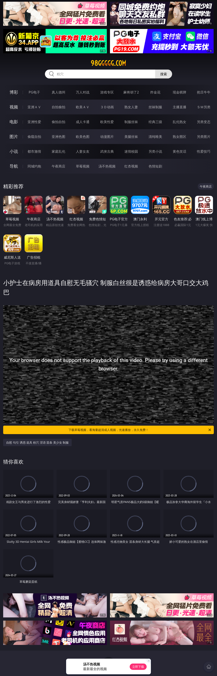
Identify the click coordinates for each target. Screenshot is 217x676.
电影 (14, 122)
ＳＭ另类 (203, 107)
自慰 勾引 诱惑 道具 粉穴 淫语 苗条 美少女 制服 (37, 442)
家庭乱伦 (58, 151)
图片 (14, 136)
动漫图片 (107, 136)
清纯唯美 (155, 136)
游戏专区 (107, 92)
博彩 (14, 92)
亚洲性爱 (34, 121)
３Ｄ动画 (107, 107)
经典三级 (155, 121)
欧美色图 (82, 136)
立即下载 (138, 667)
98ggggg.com (108, 63)
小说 (14, 151)
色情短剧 (155, 166)
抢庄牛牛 (203, 92)
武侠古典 (107, 151)
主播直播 (179, 107)
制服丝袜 (131, 121)
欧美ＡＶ (82, 107)
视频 (14, 107)
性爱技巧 (203, 151)
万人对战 (82, 92)
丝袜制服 (155, 107)
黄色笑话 (179, 151)
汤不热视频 (107, 166)
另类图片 (203, 136)
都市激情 (34, 151)
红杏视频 (131, 166)
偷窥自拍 (34, 136)
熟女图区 (179, 136)
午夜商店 (58, 166)
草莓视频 (82, 166)
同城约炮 (34, 166)
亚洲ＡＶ (34, 107)
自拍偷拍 (58, 107)
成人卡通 (82, 121)
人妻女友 (82, 151)
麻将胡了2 (131, 92)
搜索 (163, 74)
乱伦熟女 (179, 121)
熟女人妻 (131, 107)
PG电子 (34, 92)
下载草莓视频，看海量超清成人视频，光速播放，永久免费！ (140, 429)
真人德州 (58, 92)
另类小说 (155, 151)
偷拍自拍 (58, 121)
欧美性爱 (107, 121)
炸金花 (155, 92)
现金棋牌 (179, 92)
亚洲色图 (58, 136)
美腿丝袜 (131, 136)
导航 (14, 166)
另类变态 (203, 121)
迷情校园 (131, 151)
